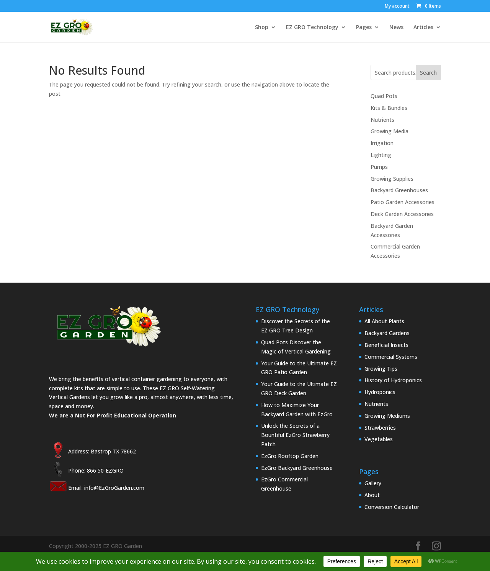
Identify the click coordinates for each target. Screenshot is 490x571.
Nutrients (382, 119)
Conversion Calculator (391, 506)
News (396, 28)
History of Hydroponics (393, 380)
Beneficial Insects (386, 344)
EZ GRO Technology (312, 28)
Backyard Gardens (387, 333)
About (372, 495)
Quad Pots (384, 96)
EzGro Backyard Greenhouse (297, 467)
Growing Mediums (387, 415)
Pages (364, 28)
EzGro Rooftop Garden (289, 456)
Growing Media (389, 131)
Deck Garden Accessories (402, 214)
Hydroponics (379, 392)
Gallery (372, 483)
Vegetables (378, 439)
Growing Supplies (392, 178)
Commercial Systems (390, 356)
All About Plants (384, 321)
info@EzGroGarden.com (114, 487)
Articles (423, 28)
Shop (261, 28)
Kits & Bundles (389, 107)
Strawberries (380, 427)
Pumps (379, 166)
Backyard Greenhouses (399, 190)
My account (397, 6)
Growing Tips (380, 368)
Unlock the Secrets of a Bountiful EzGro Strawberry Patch (295, 435)
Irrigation (382, 143)
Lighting (381, 155)
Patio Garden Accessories (402, 202)
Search (428, 72)
